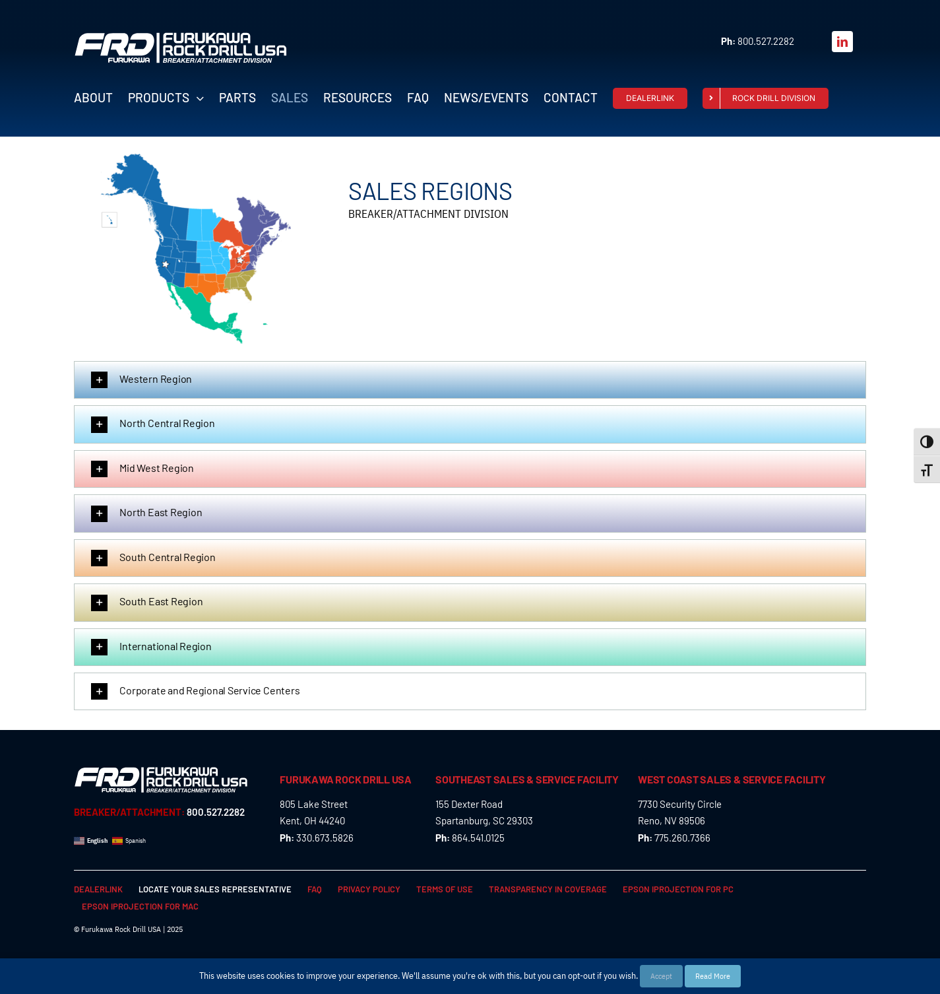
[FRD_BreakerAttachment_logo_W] (181, 37)
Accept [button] (661, 976)
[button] (470, 380)
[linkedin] (842, 41)
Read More (712, 976)
